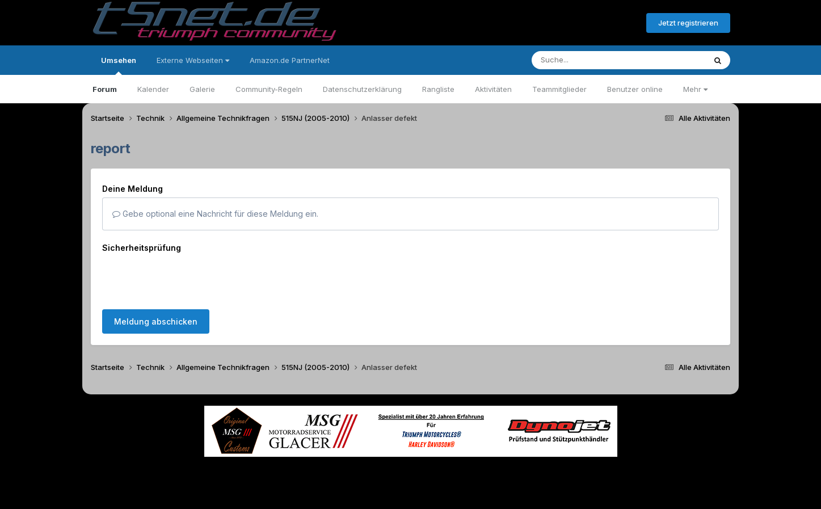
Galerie (202, 89)
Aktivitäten (493, 89)
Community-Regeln (268, 89)
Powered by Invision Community (411, 492)
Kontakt (483, 468)
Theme (348, 468)
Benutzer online (635, 89)
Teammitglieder (559, 89)
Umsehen (118, 65)
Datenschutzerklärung (362, 89)
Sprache (302, 468)
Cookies (523, 468)
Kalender (153, 89)
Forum (104, 89)
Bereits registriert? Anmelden (576, 23)
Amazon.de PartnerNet (290, 60)
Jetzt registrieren (688, 22)
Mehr (695, 89)
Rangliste (438, 89)
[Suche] (595, 60)
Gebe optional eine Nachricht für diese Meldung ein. (215, 213)
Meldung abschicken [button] (155, 277)
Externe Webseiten (193, 60)
